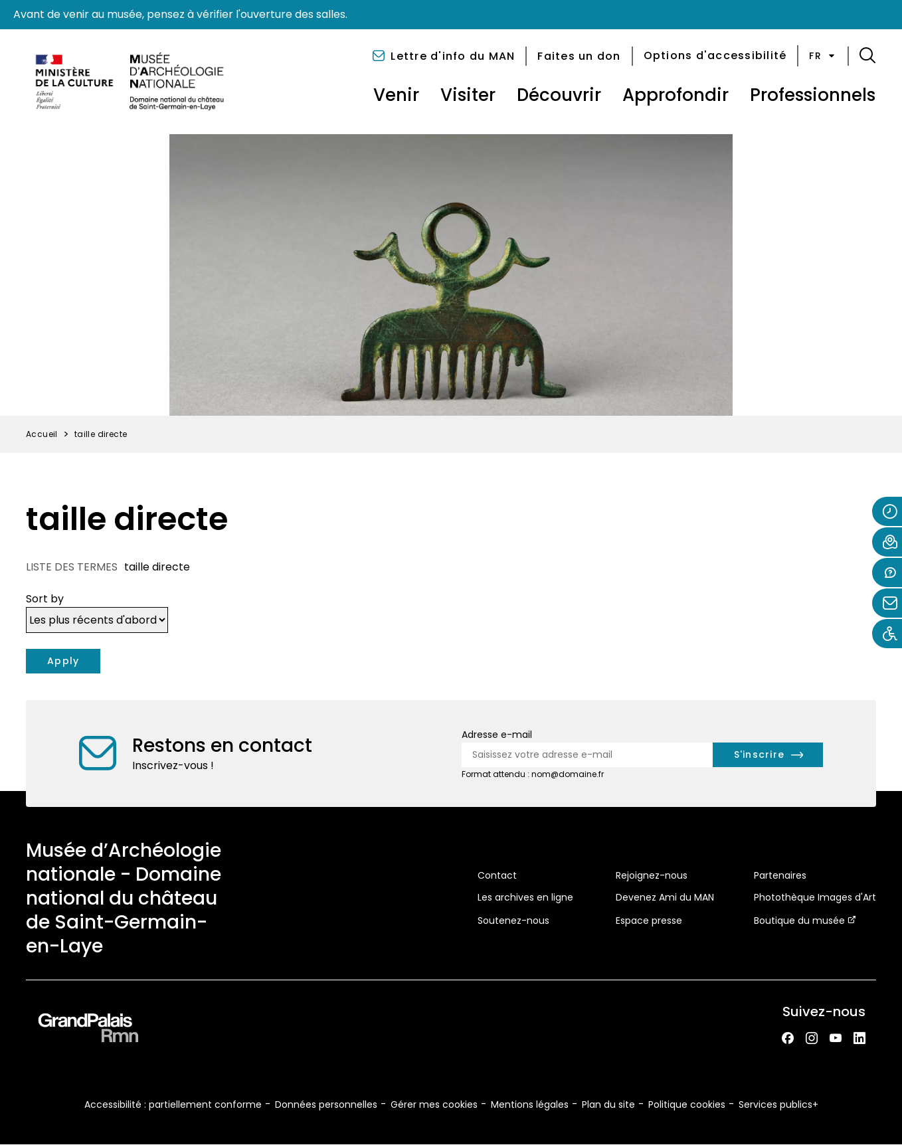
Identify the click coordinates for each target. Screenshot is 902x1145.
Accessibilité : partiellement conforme (173, 1104)
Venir (396, 95)
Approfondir (675, 95)
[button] (867, 56)
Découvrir (559, 95)
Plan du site (608, 1104)
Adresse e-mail (497, 734)
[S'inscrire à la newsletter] (768, 755)
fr (823, 55)
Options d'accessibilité (715, 55)
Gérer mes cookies (434, 1104)
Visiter (468, 95)
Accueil (42, 434)
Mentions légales (530, 1104)
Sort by (45, 598)
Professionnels (812, 95)
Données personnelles (326, 1104)
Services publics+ (778, 1104)
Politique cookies (686, 1104)
